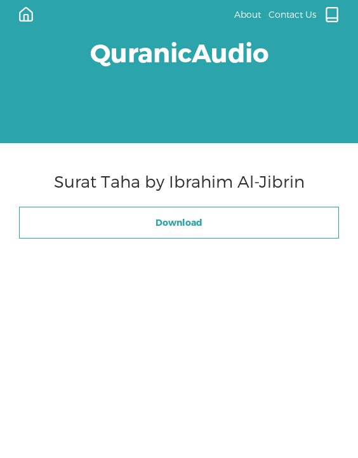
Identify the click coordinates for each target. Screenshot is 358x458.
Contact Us (292, 14)
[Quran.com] (332, 14)
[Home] (26, 14)
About (247, 14)
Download (179, 222)
